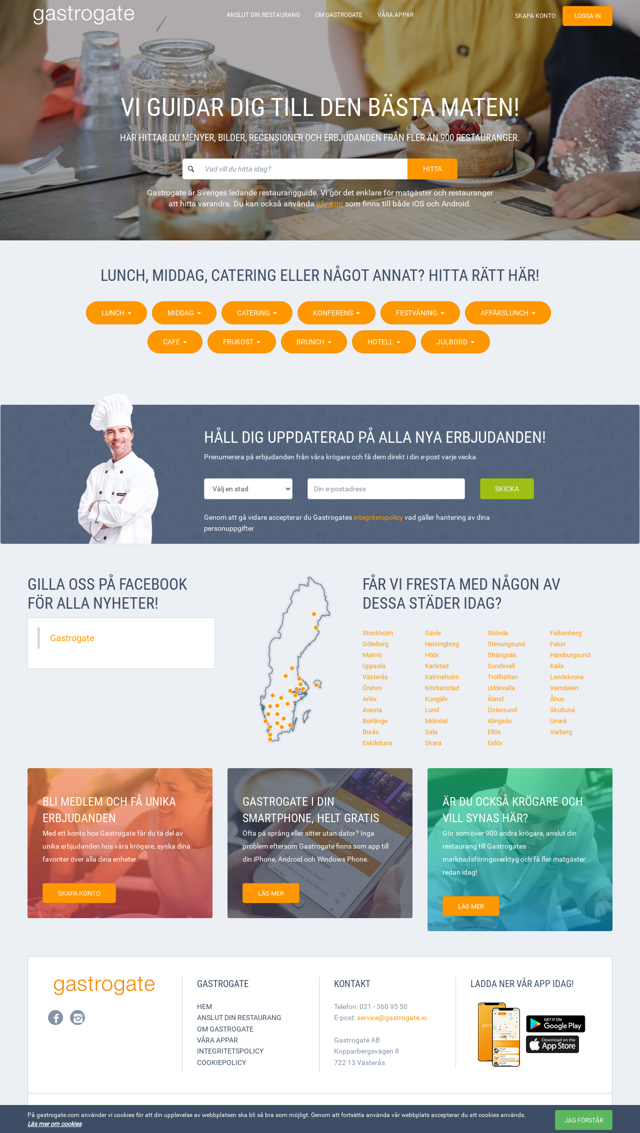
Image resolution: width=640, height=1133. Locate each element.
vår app (329, 203)
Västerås (375, 676)
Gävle (433, 632)
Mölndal (436, 720)
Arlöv (369, 698)
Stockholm (377, 632)
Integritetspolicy (230, 1051)
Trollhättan (503, 676)
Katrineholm (442, 676)
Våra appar (396, 14)
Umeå (558, 720)
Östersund (502, 709)
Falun (558, 643)
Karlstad (436, 665)
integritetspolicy (378, 517)
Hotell (384, 341)
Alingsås (500, 720)
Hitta (432, 168)
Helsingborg (442, 643)
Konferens (336, 312)
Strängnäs (502, 654)
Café (175, 341)
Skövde (498, 632)
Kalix (557, 665)
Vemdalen (564, 687)
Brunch (314, 341)
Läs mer (271, 893)
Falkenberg (566, 632)
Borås (370, 731)
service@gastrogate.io (392, 1017)
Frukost (241, 341)
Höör (431, 654)
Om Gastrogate (338, 14)
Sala (431, 731)
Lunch (117, 312)
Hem (204, 1006)
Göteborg (375, 643)
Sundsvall (501, 665)
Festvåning (420, 312)
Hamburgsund (570, 654)
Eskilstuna (377, 742)
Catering (257, 312)
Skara (433, 742)
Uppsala (374, 665)
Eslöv (495, 742)
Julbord (455, 341)
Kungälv (436, 698)
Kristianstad (442, 687)
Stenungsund (506, 643)
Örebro (372, 687)
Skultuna (562, 709)
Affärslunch (508, 312)
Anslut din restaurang (263, 14)
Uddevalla (501, 687)
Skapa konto (535, 15)
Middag (184, 312)
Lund (432, 709)
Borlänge (375, 720)
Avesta (372, 709)
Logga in (587, 15)
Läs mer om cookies (55, 1124)
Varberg (561, 731)
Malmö (372, 654)
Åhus (557, 698)
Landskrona (567, 676)
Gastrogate (72, 638)
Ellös (494, 731)
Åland (496, 698)
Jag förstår (583, 1120)
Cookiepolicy (221, 1062)
